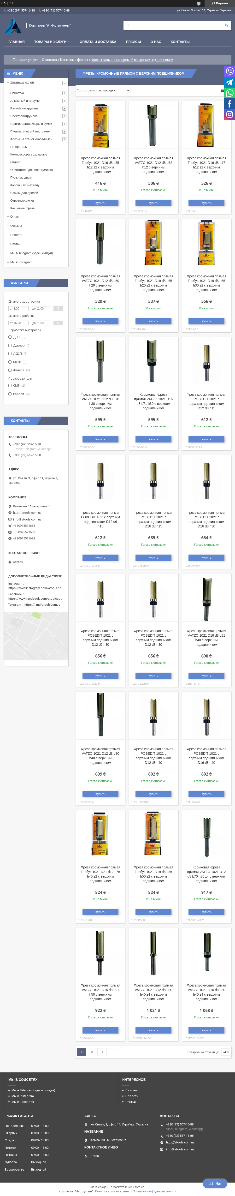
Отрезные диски (22, 200)
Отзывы (16, 225)
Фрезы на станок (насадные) (31, 139)
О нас (156, 42)
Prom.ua (138, 1187)
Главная (16, 42)
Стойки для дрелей (24, 193)
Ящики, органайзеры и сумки (31, 124)
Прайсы (133, 42)
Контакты (180, 42)
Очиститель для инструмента (31, 170)
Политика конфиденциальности (154, 1191)
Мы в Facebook (23, 1102)
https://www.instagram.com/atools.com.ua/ (38, 588)
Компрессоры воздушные (28, 154)
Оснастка (49, 60)
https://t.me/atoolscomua (42, 604)
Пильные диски (21, 177)
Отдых (15, 162)
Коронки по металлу (24, 185)
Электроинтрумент (23, 116)
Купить (100, 203)
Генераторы (19, 147)
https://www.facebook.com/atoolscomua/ (38, 598)
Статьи (15, 244)
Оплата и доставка (98, 42)
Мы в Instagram (21, 262)
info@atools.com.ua (27, 519)
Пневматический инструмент (31, 131)
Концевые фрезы (74, 60)
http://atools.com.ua (27, 512)
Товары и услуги (50, 42)
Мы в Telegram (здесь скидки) (31, 253)
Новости (16, 235)
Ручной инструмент (24, 108)
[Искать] (226, 25)
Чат (215, 1183)
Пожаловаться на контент (113, 1191)
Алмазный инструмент (26, 100)
